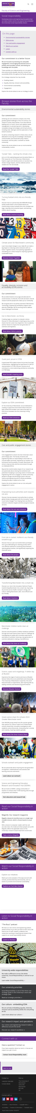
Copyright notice (23, 1104)
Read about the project (11, 555)
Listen (8, 49)
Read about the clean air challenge (14, 643)
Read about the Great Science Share (15, 734)
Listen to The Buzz (9, 940)
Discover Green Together (11, 258)
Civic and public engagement (15, 43)
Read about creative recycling (13, 215)
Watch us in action (12, 46)
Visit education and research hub (14, 797)
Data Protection (13, 1104)
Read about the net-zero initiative (14, 509)
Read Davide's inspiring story (12, 374)
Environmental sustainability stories (18, 37)
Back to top (7, 1068)
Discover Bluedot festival (11, 689)
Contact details (6, 1084)
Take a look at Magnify (11, 835)
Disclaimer (4, 1104)
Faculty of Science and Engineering (15, 11)
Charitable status (28, 1107)
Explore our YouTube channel (12, 886)
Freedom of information (16, 1107)
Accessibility (5, 1107)
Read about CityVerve (10, 598)
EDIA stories (10, 40)
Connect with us (11, 52)
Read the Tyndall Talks (10, 169)
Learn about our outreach (11, 776)
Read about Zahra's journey (12, 331)
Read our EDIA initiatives (11, 418)
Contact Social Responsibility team (14, 1055)
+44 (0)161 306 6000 (7, 1081)
